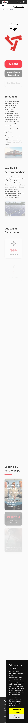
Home (4, 9)
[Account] (17, 2)
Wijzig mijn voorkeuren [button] (16, 716)
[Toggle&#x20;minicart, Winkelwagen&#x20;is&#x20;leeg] (23, 2)
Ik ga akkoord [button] (17, 709)
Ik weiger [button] (17, 712)
